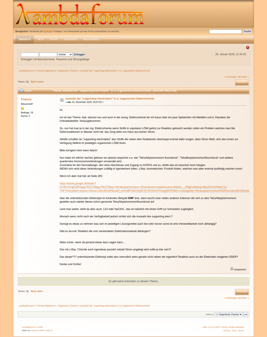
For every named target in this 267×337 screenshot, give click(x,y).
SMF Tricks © (46, 330)
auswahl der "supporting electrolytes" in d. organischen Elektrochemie (110, 98)
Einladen (48, 31)
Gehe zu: (210, 314)
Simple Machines (236, 327)
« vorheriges (230, 77)
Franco (26, 99)
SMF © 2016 (221, 327)
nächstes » (243, 77)
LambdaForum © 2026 (32, 327)
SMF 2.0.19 (208, 327)
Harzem (34, 330)
